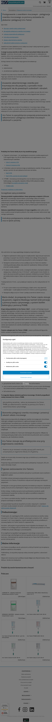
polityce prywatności (18, 347)
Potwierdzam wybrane (26, 377)
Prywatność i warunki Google (24, 349)
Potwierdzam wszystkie (26, 372)
